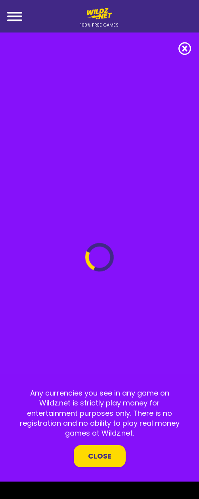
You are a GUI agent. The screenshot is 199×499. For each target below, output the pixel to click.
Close (99, 456)
